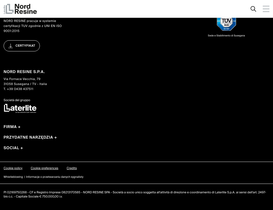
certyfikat (25, 46)
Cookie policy (13, 168)
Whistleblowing (13, 177)
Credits (72, 168)
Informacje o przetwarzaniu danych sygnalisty (54, 177)
